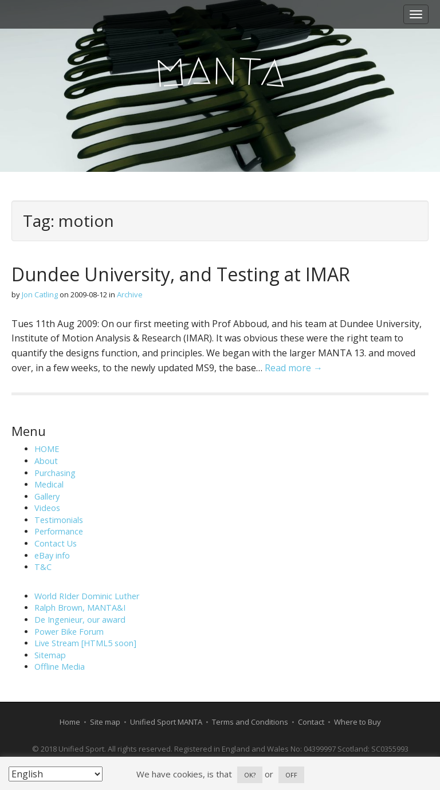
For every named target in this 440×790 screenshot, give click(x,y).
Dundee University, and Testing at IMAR (180, 274)
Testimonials (58, 519)
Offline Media (59, 666)
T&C (43, 566)
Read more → (294, 367)
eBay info (52, 555)
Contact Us (55, 543)
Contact (311, 722)
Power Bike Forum (69, 631)
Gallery (47, 496)
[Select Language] (56, 774)
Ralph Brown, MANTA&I (79, 607)
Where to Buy (357, 722)
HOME (46, 448)
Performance (58, 531)
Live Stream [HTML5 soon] (85, 643)
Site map (105, 722)
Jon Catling (40, 294)
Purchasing (55, 472)
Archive (130, 294)
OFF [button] (291, 775)
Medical (49, 484)
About (46, 460)
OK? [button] (250, 775)
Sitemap (50, 655)
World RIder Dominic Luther (86, 596)
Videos (47, 507)
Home (70, 722)
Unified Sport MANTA (166, 722)
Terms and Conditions (250, 722)
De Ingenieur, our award (79, 619)
